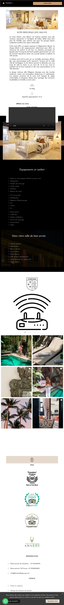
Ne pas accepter (12, 601)
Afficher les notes (22, 104)
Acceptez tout (53, 601)
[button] (47, 3)
